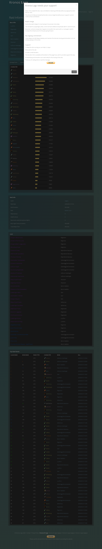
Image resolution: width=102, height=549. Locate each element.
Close (74, 72)
